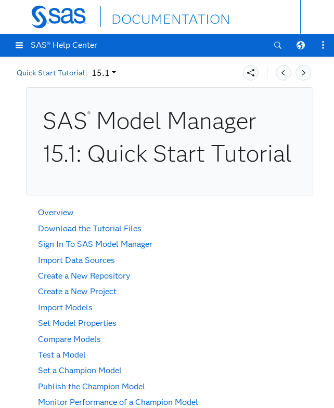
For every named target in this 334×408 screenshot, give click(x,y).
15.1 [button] (32, 73)
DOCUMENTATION (149, 16)
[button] (19, 45)
